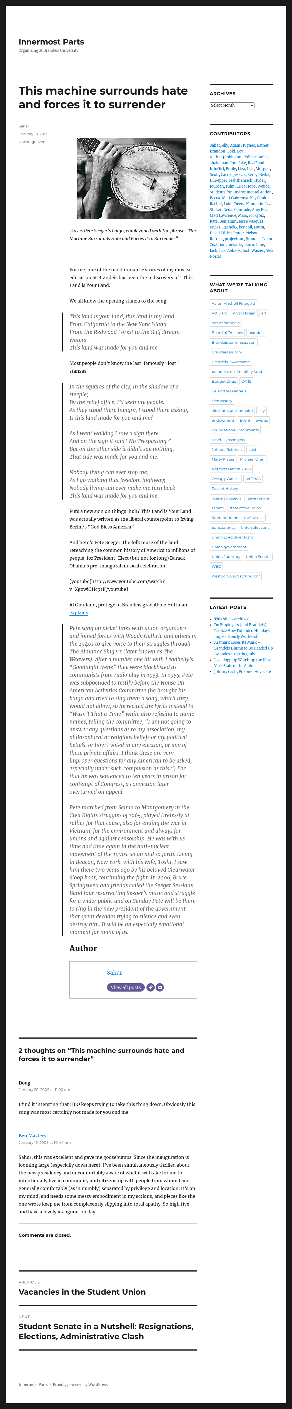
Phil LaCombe (255, 157)
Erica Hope (246, 186)
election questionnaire (232, 410)
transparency (223, 527)
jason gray (236, 439)
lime (260, 244)
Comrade (242, 209)
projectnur (234, 239)
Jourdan (217, 186)
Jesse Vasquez (251, 221)
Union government (229, 547)
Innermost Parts (51, 41)
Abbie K (234, 250)
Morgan (263, 168)
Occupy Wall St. (226, 478)
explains (78, 612)
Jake (242, 163)
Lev (240, 151)
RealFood (256, 163)
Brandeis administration (234, 342)
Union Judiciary (226, 556)
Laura (259, 227)
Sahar (114, 972)
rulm (230, 186)
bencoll (245, 227)
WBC (216, 566)
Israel (216, 439)
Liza (241, 168)
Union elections (255, 527)
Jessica (239, 174)
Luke (228, 203)
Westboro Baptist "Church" (236, 576)
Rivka (264, 174)
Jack (213, 250)
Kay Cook (258, 198)
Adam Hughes (242, 145)
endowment (223, 420)
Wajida (263, 186)
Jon (233, 163)
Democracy (222, 401)
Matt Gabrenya (235, 198)
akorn (249, 244)
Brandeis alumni (227, 352)
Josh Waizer (253, 250)
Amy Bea (259, 209)
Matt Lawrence (223, 215)
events (262, 420)
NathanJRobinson (225, 157)
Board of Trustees (227, 332)
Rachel (216, 203)
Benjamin (228, 221)
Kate (214, 221)
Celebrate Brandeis (229, 391)
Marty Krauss (223, 459)
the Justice (254, 517)
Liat (250, 168)
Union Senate (258, 556)
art (263, 313)
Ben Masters (32, 1135)
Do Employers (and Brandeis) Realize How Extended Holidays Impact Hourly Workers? (242, 631)
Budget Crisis (224, 381)
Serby (253, 174)
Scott (214, 174)
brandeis (256, 332)
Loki (231, 151)
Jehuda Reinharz (227, 449)
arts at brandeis (225, 323)
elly (225, 145)
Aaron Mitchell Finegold (233, 303)
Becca (215, 198)
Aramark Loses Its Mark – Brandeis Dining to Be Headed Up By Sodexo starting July (243, 648)
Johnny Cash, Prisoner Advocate (242, 671)
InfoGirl (217, 168)
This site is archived (231, 619)
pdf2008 (253, 478)
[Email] (160, 987)
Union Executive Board (232, 537)
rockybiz (256, 215)
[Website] (150, 987)
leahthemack (240, 180)
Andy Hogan (244, 313)
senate (218, 508)
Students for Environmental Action (241, 192)
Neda (227, 209)
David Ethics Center (227, 233)
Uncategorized (32, 141)
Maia (242, 215)
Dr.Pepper (218, 180)
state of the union (245, 508)
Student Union (225, 517)
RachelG (229, 227)
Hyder (259, 180)
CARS (246, 381)
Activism (219, 313)
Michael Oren (252, 459)
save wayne (258, 498)
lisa (222, 250)
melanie (235, 244)
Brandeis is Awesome (231, 362)
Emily (231, 168)
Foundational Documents (235, 430)
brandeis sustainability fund (237, 371)
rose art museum (227, 498)
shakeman (219, 163)
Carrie (226, 174)
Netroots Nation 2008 (231, 469)
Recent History (225, 488)
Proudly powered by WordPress (80, 1384)
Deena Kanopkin (248, 203)
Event (245, 420)
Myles (215, 227)
